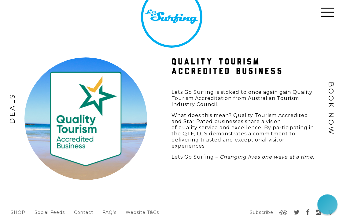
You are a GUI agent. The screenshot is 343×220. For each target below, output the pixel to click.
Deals (12, 108)
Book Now (331, 108)
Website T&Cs (142, 212)
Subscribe (261, 212)
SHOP (18, 212)
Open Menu (327, 12)
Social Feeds (50, 212)
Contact (83, 212)
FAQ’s (109, 212)
